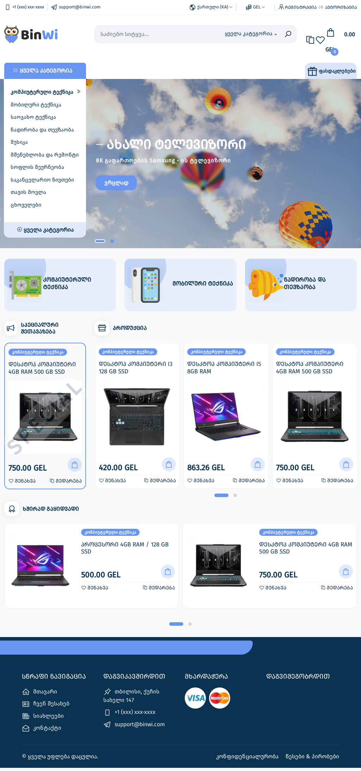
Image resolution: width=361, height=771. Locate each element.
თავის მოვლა (28, 192)
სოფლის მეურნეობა (37, 167)
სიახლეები (43, 719)
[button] (100, 241)
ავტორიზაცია (341, 7)
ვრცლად (120, 185)
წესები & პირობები (312, 759)
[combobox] (251, 34)
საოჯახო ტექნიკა (33, 117)
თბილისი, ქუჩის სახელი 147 (131, 698)
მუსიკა (19, 142)
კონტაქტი (41, 731)
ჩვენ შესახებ (45, 707)
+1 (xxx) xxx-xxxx (129, 715)
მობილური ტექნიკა (36, 105)
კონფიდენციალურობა (248, 759)
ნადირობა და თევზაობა (42, 130)
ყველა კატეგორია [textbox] (249, 33)
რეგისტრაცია (301, 7)
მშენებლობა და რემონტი (45, 155)
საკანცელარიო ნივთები (42, 180)
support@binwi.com (134, 727)
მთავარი (39, 695)
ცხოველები (26, 205)
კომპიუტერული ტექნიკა (42, 92)
